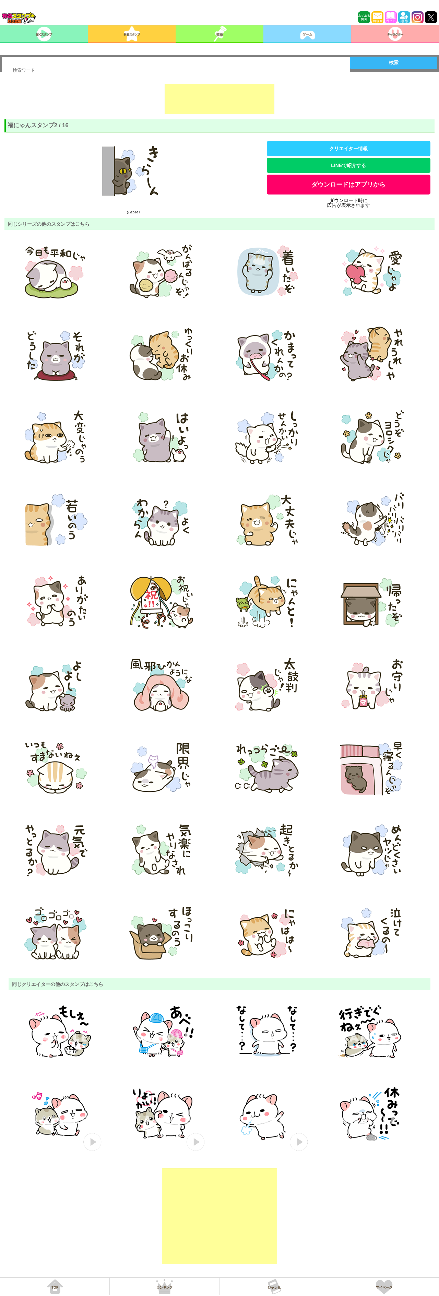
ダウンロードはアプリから (348, 184)
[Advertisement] (219, 97)
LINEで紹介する (348, 165)
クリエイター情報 (348, 148)
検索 (394, 62)
